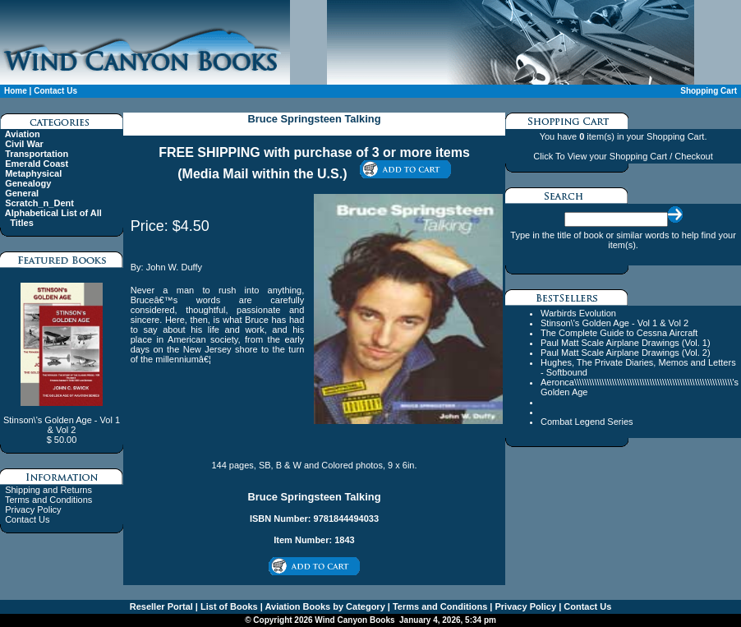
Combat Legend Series (587, 421)
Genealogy (28, 183)
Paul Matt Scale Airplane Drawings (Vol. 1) (626, 343)
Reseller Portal (161, 606)
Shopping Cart (708, 90)
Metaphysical (33, 173)
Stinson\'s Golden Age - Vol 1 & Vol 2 (614, 323)
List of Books (228, 606)
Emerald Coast (36, 163)
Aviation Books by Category (324, 606)
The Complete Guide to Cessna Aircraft (619, 333)
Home (15, 90)
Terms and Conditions (48, 500)
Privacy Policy (33, 509)
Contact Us (55, 90)
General (22, 193)
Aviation (22, 134)
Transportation (36, 154)
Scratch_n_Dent (39, 203)
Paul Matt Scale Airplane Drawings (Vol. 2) (626, 352)
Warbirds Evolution (578, 313)
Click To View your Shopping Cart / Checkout (622, 156)
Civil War (24, 144)
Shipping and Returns (48, 490)
